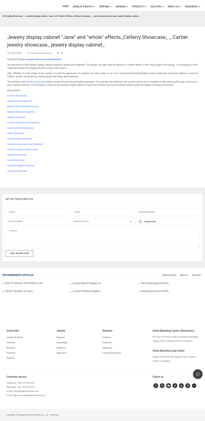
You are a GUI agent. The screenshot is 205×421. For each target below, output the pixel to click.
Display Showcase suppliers (21, 112)
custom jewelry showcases (20, 128)
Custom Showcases (17, 95)
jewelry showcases (36, 81)
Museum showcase (17, 155)
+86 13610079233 (26, 383)
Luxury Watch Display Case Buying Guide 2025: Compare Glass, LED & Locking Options (87, 283)
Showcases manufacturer (20, 101)
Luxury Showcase (16, 160)
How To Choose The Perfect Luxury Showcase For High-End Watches (24, 283)
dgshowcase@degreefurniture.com (29, 395)
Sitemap (54, 415)
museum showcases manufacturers (25, 144)
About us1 (184, 275)
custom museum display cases (22, 149)
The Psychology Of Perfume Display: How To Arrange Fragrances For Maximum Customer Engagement (154, 283)
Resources (196, 275)
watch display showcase (19, 138)
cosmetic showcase (17, 171)
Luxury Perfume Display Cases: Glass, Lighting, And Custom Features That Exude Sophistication (87, 291)
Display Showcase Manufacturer (23, 106)
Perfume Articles (169, 275)
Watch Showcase (15, 133)
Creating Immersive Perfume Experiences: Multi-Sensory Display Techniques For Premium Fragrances (154, 291)
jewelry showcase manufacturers (23, 122)
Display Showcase (16, 117)
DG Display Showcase (12, 16)
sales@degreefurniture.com (26, 391)
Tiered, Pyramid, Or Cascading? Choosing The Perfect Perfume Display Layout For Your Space (19, 291)
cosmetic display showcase (21, 165)
